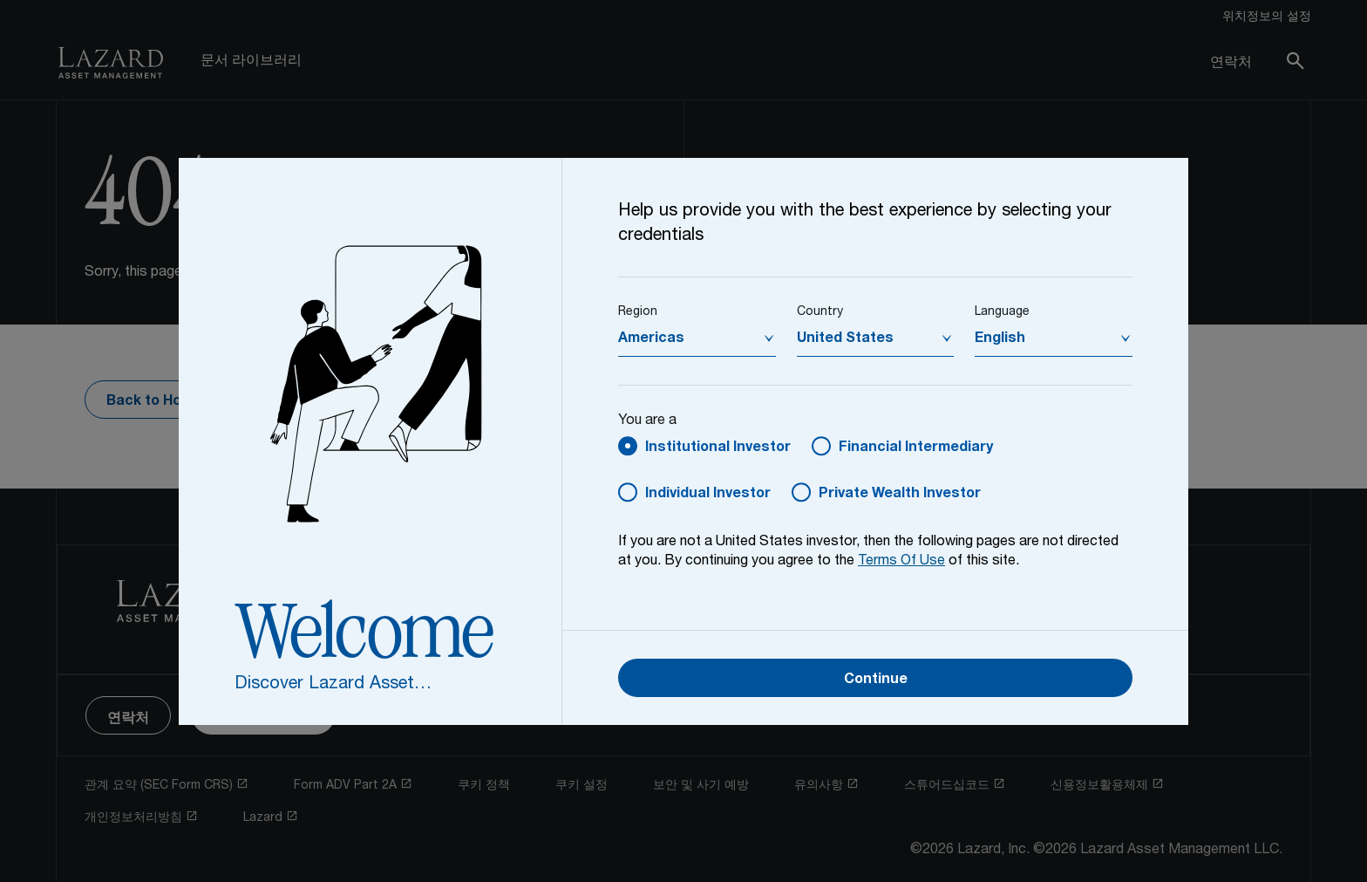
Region (637, 312)
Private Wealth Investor (900, 495)
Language (1002, 312)
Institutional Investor (718, 448)
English (1000, 339)
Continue (876, 680)
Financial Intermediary (916, 448)
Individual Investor (708, 495)
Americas (651, 339)
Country (820, 312)
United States (845, 339)
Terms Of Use (901, 562)
